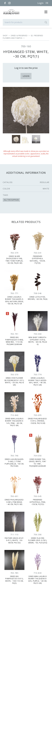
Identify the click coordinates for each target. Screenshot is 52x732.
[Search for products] (26, 22)
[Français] (47, 3)
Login (40, 3)
